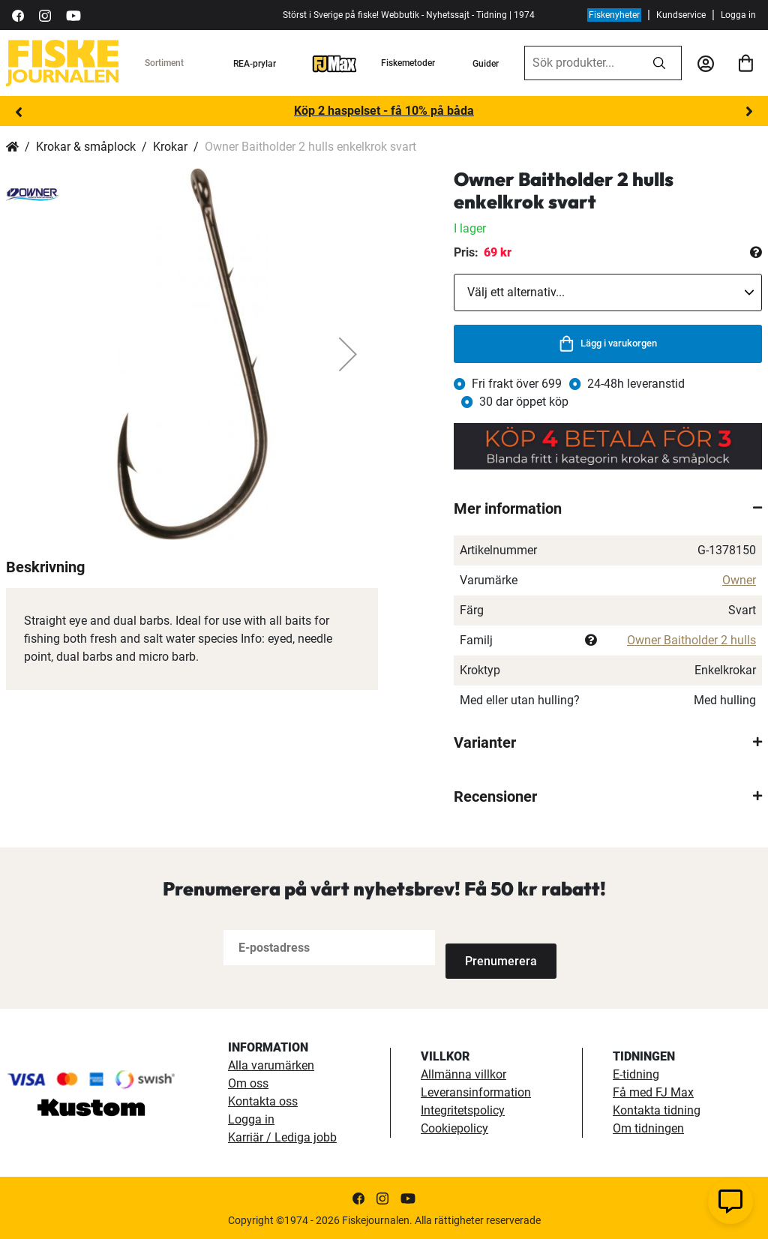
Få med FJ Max (653, 1091)
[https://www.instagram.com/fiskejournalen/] (45, 15)
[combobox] (581, 63)
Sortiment (164, 63)
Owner (739, 580)
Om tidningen (648, 1127)
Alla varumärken (271, 1064)
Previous (19, 111)
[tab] (608, 509)
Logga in (738, 15)
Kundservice (681, 15)
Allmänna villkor (463, 1073)
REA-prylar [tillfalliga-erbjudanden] (254, 63)
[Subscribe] (495, 947)
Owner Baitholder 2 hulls (691, 640)
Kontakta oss (263, 1100)
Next (749, 111)
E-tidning (636, 1073)
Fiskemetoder (408, 63)
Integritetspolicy (463, 1109)
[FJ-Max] (334, 63)
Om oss (248, 1082)
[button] (348, 354)
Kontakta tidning (656, 1109)
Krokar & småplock (86, 147)
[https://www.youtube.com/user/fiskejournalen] (73, 15)
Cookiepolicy (454, 1127)
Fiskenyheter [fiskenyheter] (614, 15)
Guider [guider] (485, 63)
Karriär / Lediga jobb (282, 1136)
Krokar (170, 147)
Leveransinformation (476, 1091)
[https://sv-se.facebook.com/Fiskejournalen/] (18, 15)
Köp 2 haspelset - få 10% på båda (384, 111)
